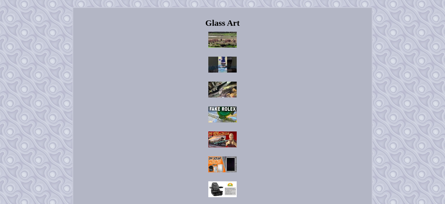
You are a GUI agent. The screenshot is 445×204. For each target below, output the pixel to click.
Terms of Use (260, 129)
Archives (192, 129)
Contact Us (212, 129)
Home (176, 129)
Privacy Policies (235, 129)
